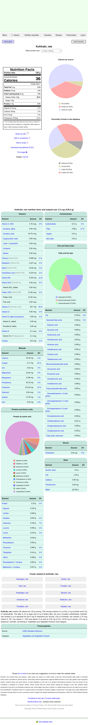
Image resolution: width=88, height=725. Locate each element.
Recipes (59, 35)
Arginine (6, 508)
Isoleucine (7, 523)
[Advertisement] (44, 16)
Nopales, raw (66, 606)
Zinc (3, 402)
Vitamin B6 (6, 278)
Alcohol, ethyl (50, 470)
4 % (40, 273)
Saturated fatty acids (54, 320)
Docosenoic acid (53, 369)
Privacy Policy (38, 705)
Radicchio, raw (65, 600)
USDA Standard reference (32, 631)
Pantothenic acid (8, 273)
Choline (5, 341)
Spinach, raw (66, 593)
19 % (39, 363)
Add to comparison (21, 138)
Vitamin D (5, 312)
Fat (46, 315)
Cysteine (16, 567)
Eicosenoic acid (53, 374)
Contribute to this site (36, 698)
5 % (40, 292)
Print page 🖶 (22, 152)
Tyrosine (19, 562)
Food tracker (71, 35)
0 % (40, 224)
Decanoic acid (52, 330)
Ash (46, 475)
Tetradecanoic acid (54, 359)
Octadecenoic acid (54, 384)
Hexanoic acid (52, 344)
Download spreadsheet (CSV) (22, 147)
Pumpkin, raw (66, 586)
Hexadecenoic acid (54, 379)
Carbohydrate (50, 224)
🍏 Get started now (44, 722)
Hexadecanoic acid (54, 340)
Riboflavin (5, 263)
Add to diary (8, 41)
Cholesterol (49, 453)
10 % (39, 387)
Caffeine (48, 480)
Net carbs (50, 238)
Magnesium (6, 373)
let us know (22, 673)
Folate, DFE (6, 292)
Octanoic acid (52, 354)
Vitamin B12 (6, 283)
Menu (5, 35)
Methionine (7, 538)
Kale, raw (22, 586)
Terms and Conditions (23, 705)
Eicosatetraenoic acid (55, 416)
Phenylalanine (8, 543)
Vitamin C (5, 307)
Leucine (6, 528)
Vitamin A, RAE (8, 224)
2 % (40, 263)
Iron (3, 368)
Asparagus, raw (22, 579)
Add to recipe (21, 143)
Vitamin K (5, 331)
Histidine (6, 518)
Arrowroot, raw (22, 600)
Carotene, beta (8, 234)
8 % (38, 378)
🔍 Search (15, 35)
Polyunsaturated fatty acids (56, 388)
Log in (83, 35)
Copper (5, 363)
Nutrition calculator (32, 35)
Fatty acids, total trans (54, 436)
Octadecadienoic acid (55, 421)
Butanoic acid (52, 325)
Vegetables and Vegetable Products (36, 636)
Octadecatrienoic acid (55, 431)
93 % (40, 307)
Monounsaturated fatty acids (57, 364)
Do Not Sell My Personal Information (59, 705)
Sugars (49, 234)
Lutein (5, 243)
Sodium (5, 397)
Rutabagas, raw (22, 593)
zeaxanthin (14, 243)
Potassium (6, 387)
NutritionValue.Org (34, 702)
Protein (4, 503)
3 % (40, 268)
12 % (40, 278)
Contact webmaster (52, 698)
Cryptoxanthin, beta (10, 238)
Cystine (6, 513)
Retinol (5, 253)
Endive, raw (65, 579)
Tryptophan (7, 552)
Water (47, 490)
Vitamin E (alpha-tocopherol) (13, 317)
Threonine (7, 547)
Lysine (5, 533)
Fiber (48, 229)
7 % (40, 523)
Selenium (5, 392)
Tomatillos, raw (22, 606)
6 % (40, 258)
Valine (5, 557)
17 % (82, 229)
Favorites (47, 35)
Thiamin (5, 258)
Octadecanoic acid (54, 349)
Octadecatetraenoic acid (56, 426)
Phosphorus (6, 382)
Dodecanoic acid (53, 335)
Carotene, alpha (9, 229)
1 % (38, 397)
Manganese (6, 378)
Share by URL (22, 134)
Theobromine (50, 485)
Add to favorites (79, 41)
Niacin (4, 268)
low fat (25, 157)
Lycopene (6, 248)
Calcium (5, 358)
